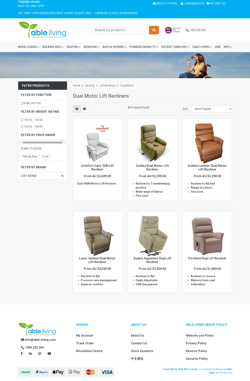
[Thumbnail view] (77, 109)
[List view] (84, 109)
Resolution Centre (89, 351)
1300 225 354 (196, 30)
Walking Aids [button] (53, 46)
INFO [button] (227, 46)
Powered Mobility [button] (144, 46)
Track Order (85, 343)
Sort (185, 108)
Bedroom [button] (91, 46)
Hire (218, 46)
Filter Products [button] (35, 85)
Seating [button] (74, 46)
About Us (137, 335)
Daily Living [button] (202, 46)
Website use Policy (200, 335)
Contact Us (139, 343)
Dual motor (31, 103)
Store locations (142, 351)
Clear (45, 156)
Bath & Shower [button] (114, 46)
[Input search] (120, 30)
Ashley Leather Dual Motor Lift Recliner (207, 167)
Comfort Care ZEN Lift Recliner (97, 167)
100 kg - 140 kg (32, 126)
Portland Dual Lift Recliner (207, 258)
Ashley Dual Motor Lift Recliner (152, 167)
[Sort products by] (212, 109)
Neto (229, 369)
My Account (84, 335)
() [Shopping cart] (216, 3)
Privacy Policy (196, 343)
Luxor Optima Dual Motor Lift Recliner (97, 260)
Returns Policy (196, 351)
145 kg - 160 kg (32, 119)
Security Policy (197, 359)
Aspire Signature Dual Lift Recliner (152, 260)
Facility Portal (165, 3)
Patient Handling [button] (175, 46)
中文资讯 (137, 359)
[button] (192, 3)
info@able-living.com (38, 340)
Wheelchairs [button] (28, 46)
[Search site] (154, 30)
